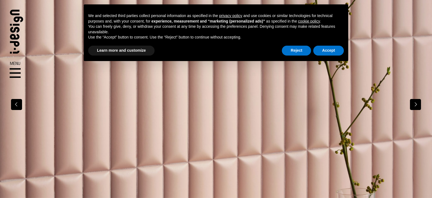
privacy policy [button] (230, 15)
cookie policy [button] (309, 21)
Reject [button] (296, 50)
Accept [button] (328, 50)
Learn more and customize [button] (121, 50)
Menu (15, 70)
